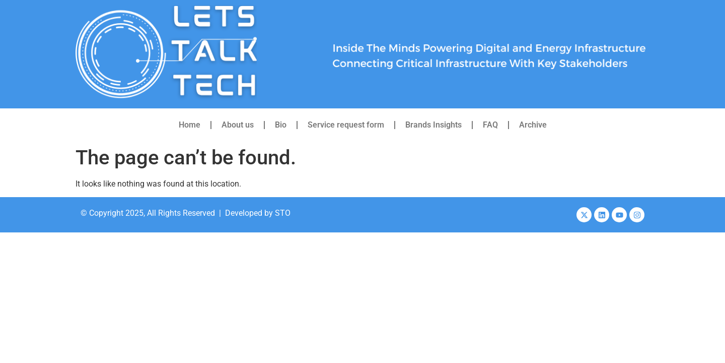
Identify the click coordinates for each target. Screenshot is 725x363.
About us (238, 125)
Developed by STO (258, 213)
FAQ (490, 125)
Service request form (346, 125)
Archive (533, 125)
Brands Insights (433, 125)
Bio (280, 125)
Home (189, 125)
